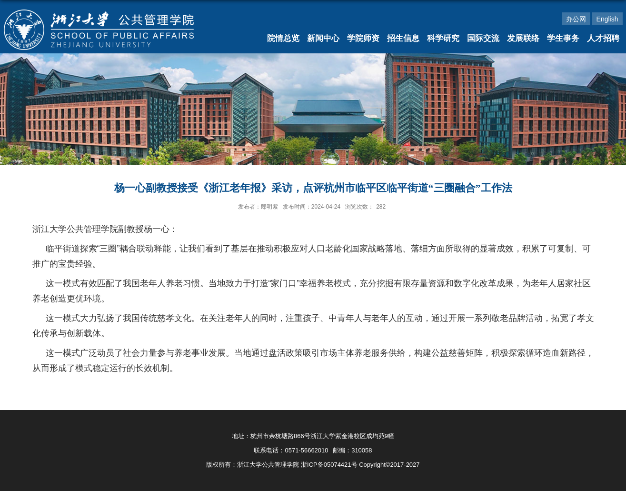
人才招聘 (603, 38)
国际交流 (483, 38)
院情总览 (283, 38)
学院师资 (363, 38)
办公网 (576, 19)
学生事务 (563, 38)
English (607, 19)
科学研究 (443, 38)
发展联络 (523, 38)
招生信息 (403, 38)
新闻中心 (323, 38)
